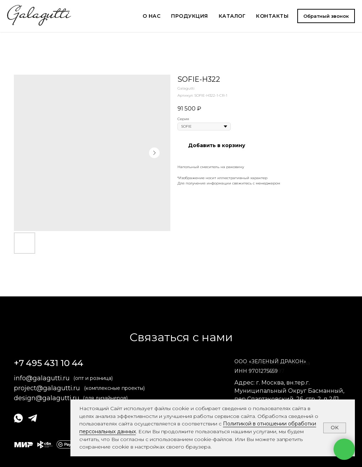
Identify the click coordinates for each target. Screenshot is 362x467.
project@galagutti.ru (47, 388)
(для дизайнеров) (105, 398)
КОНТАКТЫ (272, 16)
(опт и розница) (93, 378)
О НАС (152, 16)
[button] (326, 16)
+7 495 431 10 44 (48, 363)
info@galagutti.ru (42, 378)
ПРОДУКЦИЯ (189, 16)
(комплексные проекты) (114, 388)
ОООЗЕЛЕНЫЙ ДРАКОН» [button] (270, 361)
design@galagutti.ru (46, 398)
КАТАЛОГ (232, 16)
